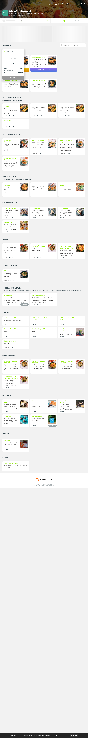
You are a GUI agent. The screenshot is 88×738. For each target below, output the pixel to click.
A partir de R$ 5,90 (36, 20)
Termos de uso (48, 484)
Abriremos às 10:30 (21, 15)
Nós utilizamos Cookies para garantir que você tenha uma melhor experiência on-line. (33, 735)
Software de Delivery (39, 476)
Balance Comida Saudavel (20, 11)
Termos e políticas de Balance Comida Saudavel (44, 485)
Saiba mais (54, 735)
